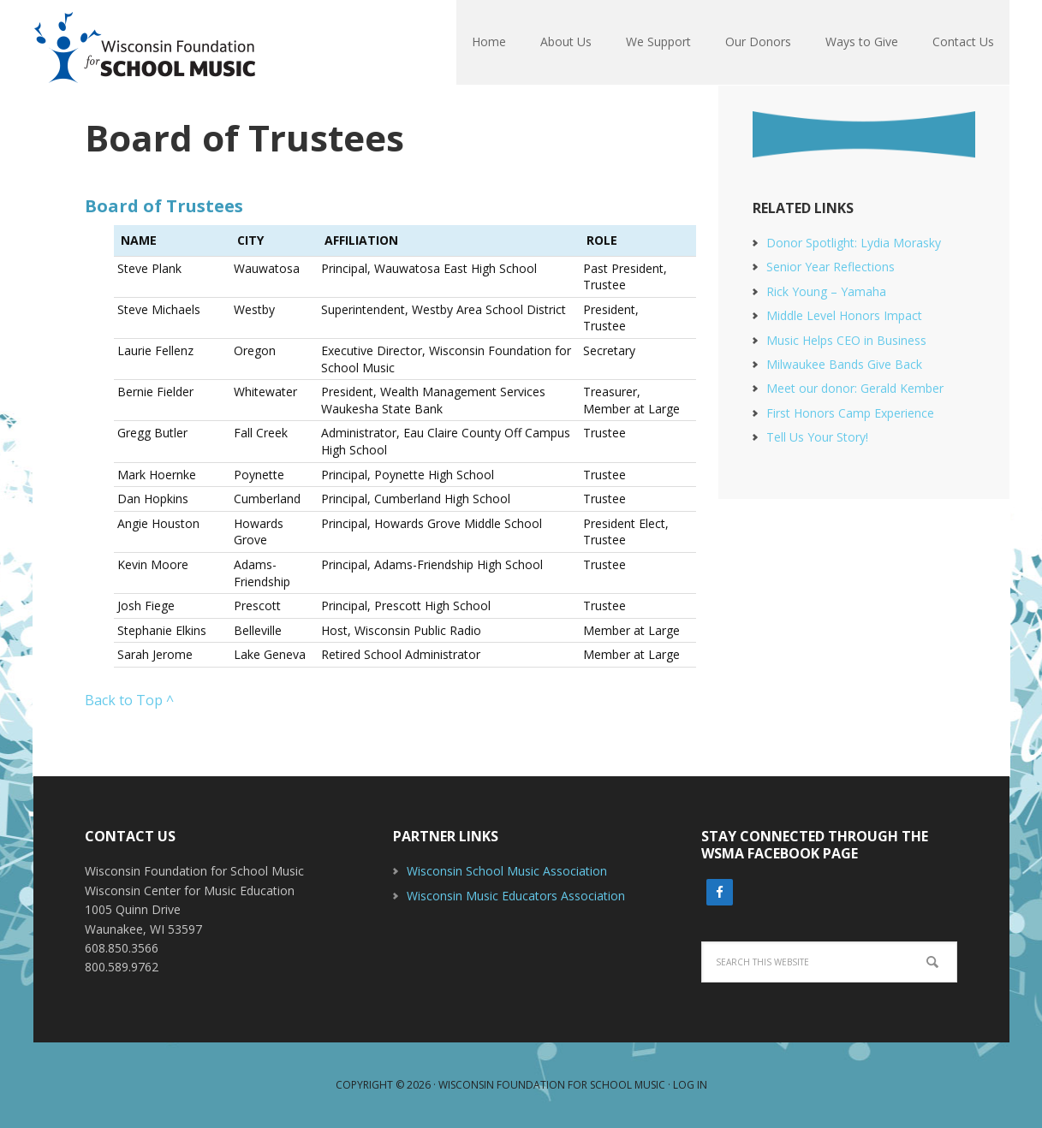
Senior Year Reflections (830, 266)
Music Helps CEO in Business (846, 340)
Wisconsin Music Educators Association (516, 896)
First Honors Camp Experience (850, 413)
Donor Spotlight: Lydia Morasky (853, 243)
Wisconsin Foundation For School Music (144, 43)
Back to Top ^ (129, 700)
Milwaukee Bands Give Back (844, 364)
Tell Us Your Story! (817, 437)
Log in (690, 1085)
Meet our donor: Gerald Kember (855, 388)
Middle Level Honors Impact (844, 315)
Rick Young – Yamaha (826, 291)
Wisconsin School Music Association (507, 871)
